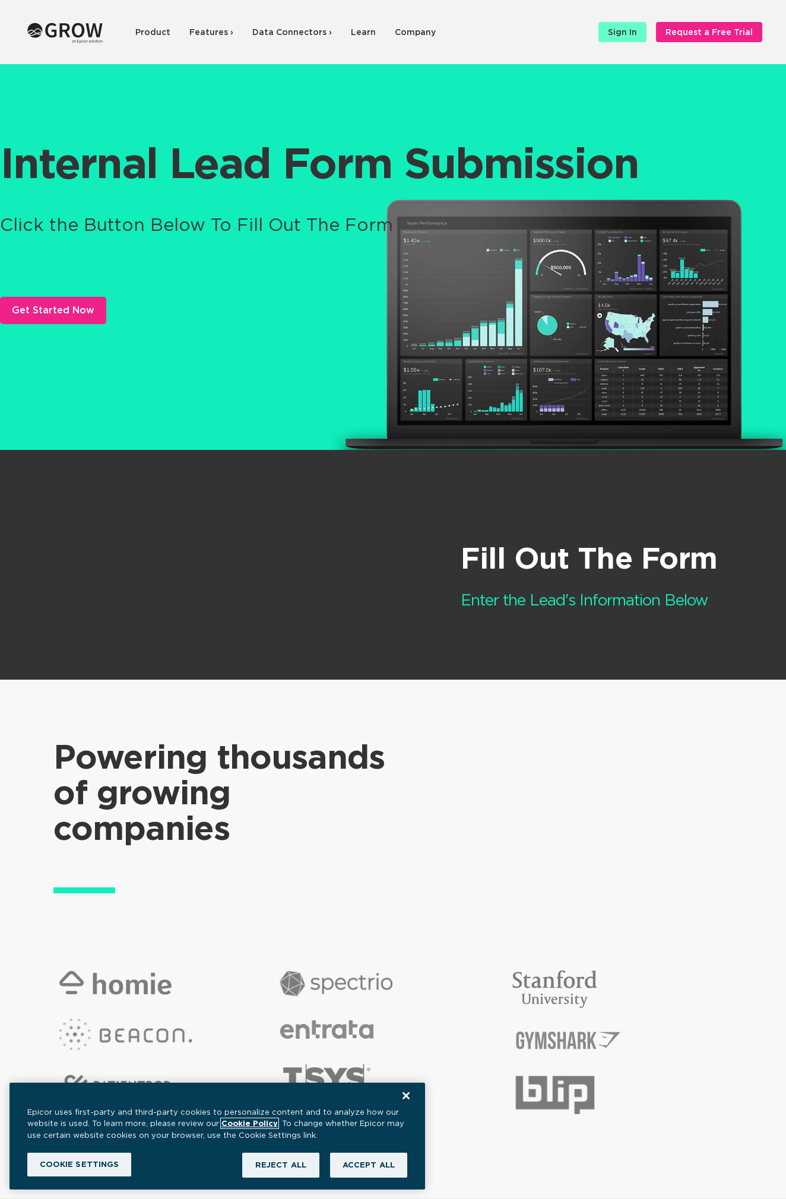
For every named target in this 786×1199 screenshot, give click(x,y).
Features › (211, 32)
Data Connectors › (292, 32)
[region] (217, 1136)
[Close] (406, 1096)
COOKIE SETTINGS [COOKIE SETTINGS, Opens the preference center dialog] (79, 1164)
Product (152, 32)
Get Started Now (53, 310)
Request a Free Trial (709, 32)
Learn (363, 32)
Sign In (622, 32)
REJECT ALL (280, 1164)
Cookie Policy (249, 1123)
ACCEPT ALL (369, 1164)
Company (415, 32)
